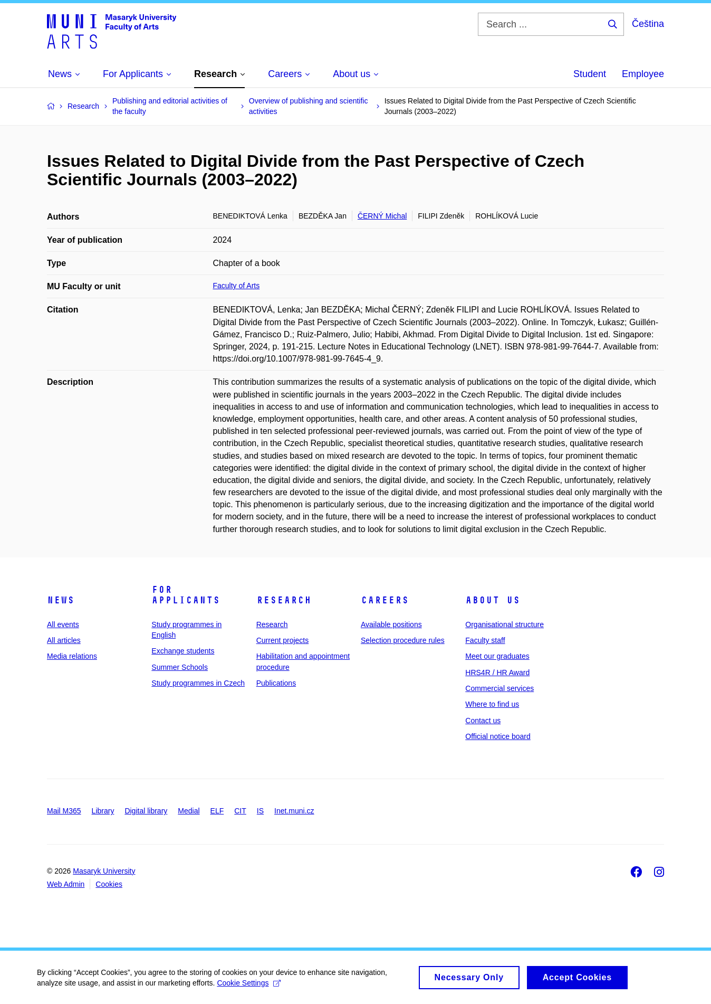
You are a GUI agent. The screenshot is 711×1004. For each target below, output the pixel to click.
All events (63, 624)
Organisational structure (504, 624)
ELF (217, 811)
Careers (385, 600)
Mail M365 (64, 811)
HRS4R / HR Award (497, 672)
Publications (276, 683)
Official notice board (497, 736)
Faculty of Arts (236, 285)
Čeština (648, 23)
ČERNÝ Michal (382, 216)
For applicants (185, 595)
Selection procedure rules (403, 640)
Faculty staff (485, 640)
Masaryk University (104, 871)
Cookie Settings (249, 987)
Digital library (145, 811)
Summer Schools (179, 667)
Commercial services (499, 688)
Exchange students (182, 651)
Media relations (72, 656)
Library (103, 811)
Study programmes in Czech (198, 683)
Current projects (282, 640)
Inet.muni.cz (294, 811)
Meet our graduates (497, 656)
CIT (240, 811)
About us (492, 600)
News (60, 600)
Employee (643, 74)
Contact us (483, 720)
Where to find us (492, 704)
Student (589, 74)
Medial (188, 811)
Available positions (391, 624)
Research (283, 600)
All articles (64, 640)
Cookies (108, 884)
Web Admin (65, 884)
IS (260, 811)
